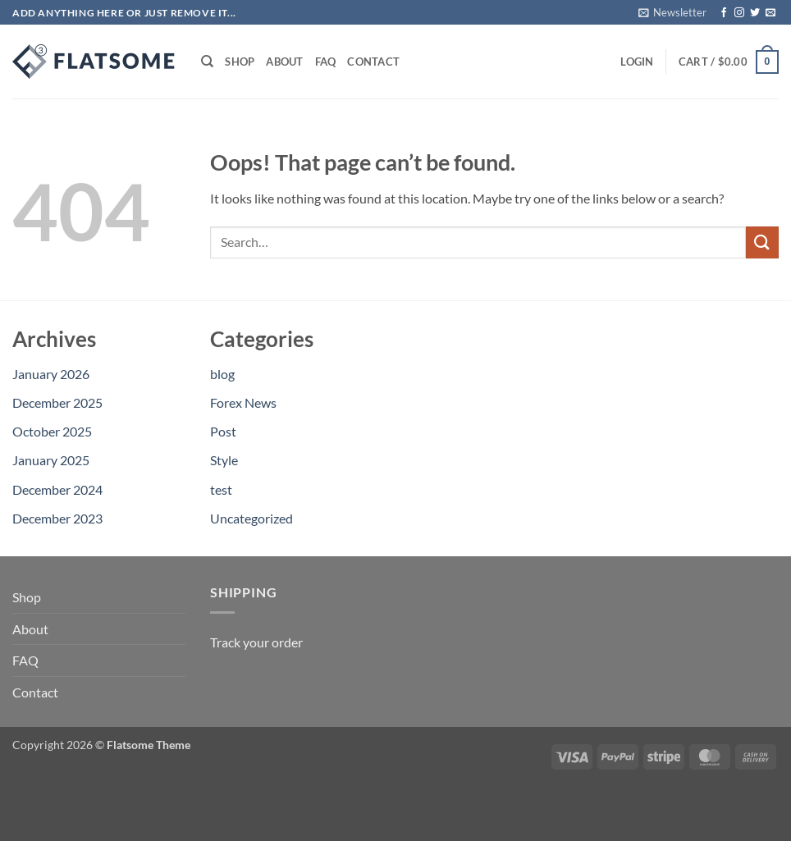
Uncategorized (251, 518)
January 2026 (50, 374)
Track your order (256, 642)
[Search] (207, 61)
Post (223, 431)
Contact (373, 61)
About (284, 61)
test (221, 489)
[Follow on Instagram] (739, 13)
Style (224, 460)
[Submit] (762, 242)
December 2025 (57, 402)
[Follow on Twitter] (755, 13)
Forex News (243, 402)
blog (222, 374)
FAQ (325, 61)
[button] (672, 12)
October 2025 (52, 431)
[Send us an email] (770, 13)
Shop (239, 61)
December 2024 (57, 489)
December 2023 (57, 518)
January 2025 (50, 460)
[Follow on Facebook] (724, 13)
